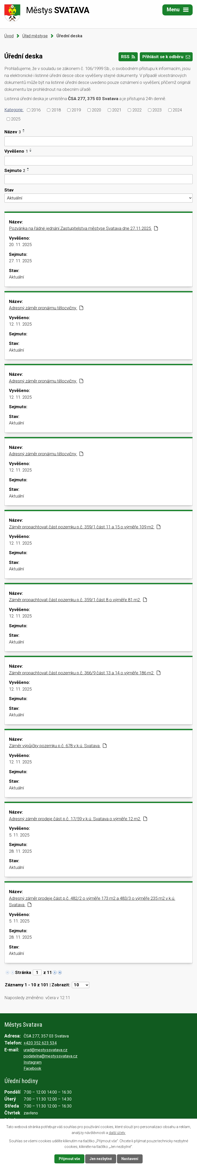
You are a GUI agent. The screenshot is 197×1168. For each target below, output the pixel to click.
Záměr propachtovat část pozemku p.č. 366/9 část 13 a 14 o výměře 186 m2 (85, 672)
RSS (128, 56)
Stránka (23, 972)
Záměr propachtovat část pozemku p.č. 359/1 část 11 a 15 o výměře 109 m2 (85, 526)
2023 (157, 109)
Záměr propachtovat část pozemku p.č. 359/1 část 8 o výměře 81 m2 (78, 599)
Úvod (9, 35)
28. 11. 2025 (20, 851)
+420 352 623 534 (40, 1043)
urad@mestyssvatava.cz (45, 1050)
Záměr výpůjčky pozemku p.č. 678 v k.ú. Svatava (58, 745)
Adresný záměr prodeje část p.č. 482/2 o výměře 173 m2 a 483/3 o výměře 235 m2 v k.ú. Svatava (92, 902)
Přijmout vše (69, 1159)
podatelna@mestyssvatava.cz (50, 1056)
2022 (137, 109)
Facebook (32, 1068)
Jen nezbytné (101, 1159)
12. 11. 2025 (20, 324)
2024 (177, 109)
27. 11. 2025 (20, 260)
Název (12, 131)
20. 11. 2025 (20, 244)
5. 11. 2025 (19, 835)
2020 (96, 109)
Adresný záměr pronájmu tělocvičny (46, 307)
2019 (76, 109)
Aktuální (16, 277)
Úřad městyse (35, 35)
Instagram (33, 1062)
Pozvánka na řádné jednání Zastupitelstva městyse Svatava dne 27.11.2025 (83, 228)
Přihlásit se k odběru (166, 56)
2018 (56, 109)
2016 (36, 109)
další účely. (117, 1132)
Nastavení (129, 1159)
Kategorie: (14, 109)
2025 (15, 118)
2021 (116, 109)
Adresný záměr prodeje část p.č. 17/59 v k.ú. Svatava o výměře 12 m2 (78, 818)
